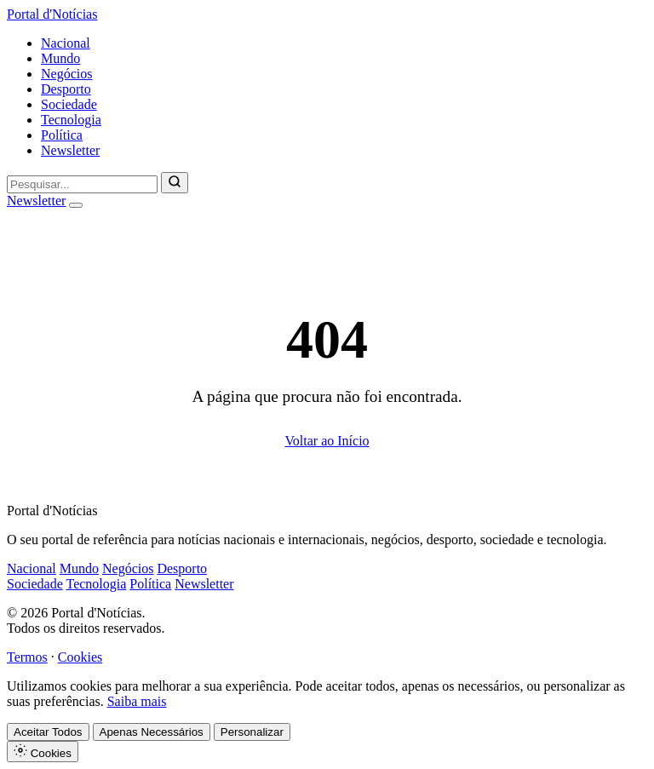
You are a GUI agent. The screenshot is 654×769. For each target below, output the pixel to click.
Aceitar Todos (48, 732)
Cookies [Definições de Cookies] (43, 751)
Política (62, 135)
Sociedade (69, 104)
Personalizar (252, 732)
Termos (27, 657)
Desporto (66, 89)
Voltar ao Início (326, 440)
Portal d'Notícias (52, 14)
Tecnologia (71, 119)
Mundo (60, 58)
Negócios (66, 73)
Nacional (65, 43)
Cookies (80, 657)
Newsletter (70, 150)
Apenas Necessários (152, 732)
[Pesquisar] (174, 182)
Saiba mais (137, 701)
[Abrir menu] (76, 205)
